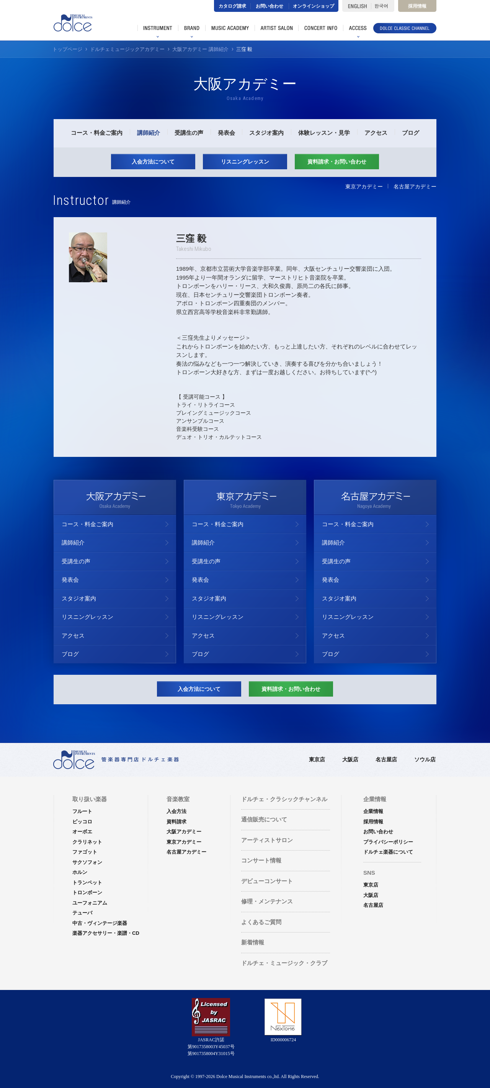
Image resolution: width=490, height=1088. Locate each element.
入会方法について (153, 162)
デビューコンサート (267, 881)
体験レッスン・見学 (324, 132)
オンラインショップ (313, 6)
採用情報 (417, 6)
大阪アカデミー (184, 831)
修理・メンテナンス (267, 901)
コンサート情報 (261, 860)
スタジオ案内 (266, 132)
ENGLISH (356, 6)
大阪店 (350, 759)
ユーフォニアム (89, 903)
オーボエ (82, 831)
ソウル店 (425, 759)
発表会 (226, 132)
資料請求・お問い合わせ (336, 162)
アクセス (375, 132)
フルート (82, 811)
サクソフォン (87, 862)
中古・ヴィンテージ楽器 (99, 923)
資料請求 (176, 822)
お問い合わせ (269, 6)
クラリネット (87, 842)
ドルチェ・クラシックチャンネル (284, 799)
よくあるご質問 (261, 922)
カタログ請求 (232, 6)
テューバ (82, 913)
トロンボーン (87, 892)
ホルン (79, 872)
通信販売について (264, 819)
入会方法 (176, 811)
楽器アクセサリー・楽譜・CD (105, 933)
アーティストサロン (267, 840)
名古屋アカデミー (415, 186)
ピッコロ (82, 822)
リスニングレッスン (245, 162)
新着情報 (252, 942)
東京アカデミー (364, 186)
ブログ (410, 132)
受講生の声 (189, 132)
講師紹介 (148, 132)
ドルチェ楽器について (388, 852)
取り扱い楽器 (89, 799)
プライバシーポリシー (388, 842)
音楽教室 (178, 799)
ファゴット (84, 852)
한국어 (382, 6)
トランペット (87, 882)
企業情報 (373, 811)
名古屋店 (386, 759)
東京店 (317, 759)
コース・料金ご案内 (96, 132)
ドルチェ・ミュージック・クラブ (284, 963)
